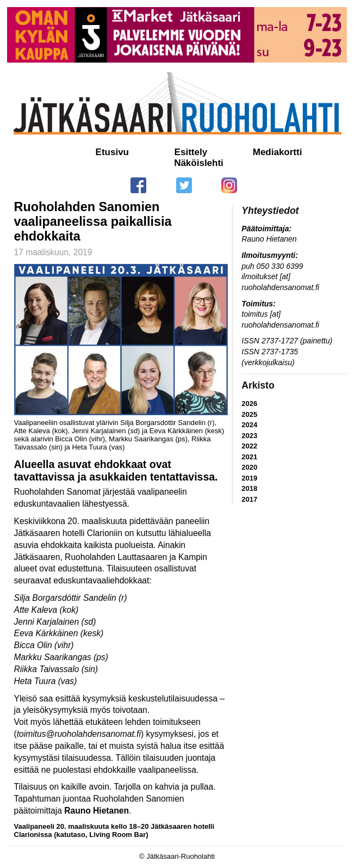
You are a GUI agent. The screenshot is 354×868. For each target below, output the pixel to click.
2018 (249, 488)
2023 (249, 436)
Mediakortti (277, 152)
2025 (249, 414)
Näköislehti (198, 163)
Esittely (191, 152)
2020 (249, 467)
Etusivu (112, 152)
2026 (249, 403)
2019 (249, 478)
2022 (249, 446)
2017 (249, 499)
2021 (249, 457)
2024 (249, 425)
